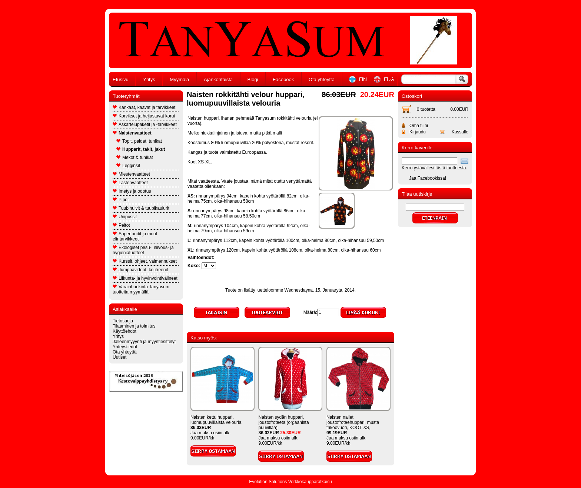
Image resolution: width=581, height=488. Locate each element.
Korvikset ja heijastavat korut (144, 116)
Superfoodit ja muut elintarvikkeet (135, 236)
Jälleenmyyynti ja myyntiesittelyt (144, 341)
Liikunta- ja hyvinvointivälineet (145, 278)
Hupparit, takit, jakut (140, 149)
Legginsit (128, 165)
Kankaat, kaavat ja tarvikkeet (144, 107)
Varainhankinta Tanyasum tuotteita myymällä (141, 289)
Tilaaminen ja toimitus (134, 326)
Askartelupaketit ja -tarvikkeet (145, 124)
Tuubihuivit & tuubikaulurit (141, 208)
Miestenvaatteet (131, 174)
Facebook (283, 79)
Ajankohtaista (218, 79)
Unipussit (125, 216)
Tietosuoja (123, 320)
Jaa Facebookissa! (427, 178)
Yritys (149, 79)
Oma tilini (418, 125)
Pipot (121, 199)
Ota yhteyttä (322, 79)
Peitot (121, 225)
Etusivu (121, 79)
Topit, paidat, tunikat (139, 141)
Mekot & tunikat (134, 157)
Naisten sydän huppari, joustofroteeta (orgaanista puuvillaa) (283, 422)
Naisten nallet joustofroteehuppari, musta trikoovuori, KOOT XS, (352, 422)
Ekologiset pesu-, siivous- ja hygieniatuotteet (143, 250)
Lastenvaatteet (130, 182)
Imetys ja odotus (132, 191)
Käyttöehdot (124, 331)
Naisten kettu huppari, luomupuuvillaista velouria (215, 420)
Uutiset (119, 357)
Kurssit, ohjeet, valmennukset (145, 261)
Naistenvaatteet (132, 133)
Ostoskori (412, 96)
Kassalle (460, 132)
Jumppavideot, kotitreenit (140, 269)
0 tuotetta (426, 109)
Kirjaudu (417, 132)
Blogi (253, 79)
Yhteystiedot (125, 346)
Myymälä (179, 79)
